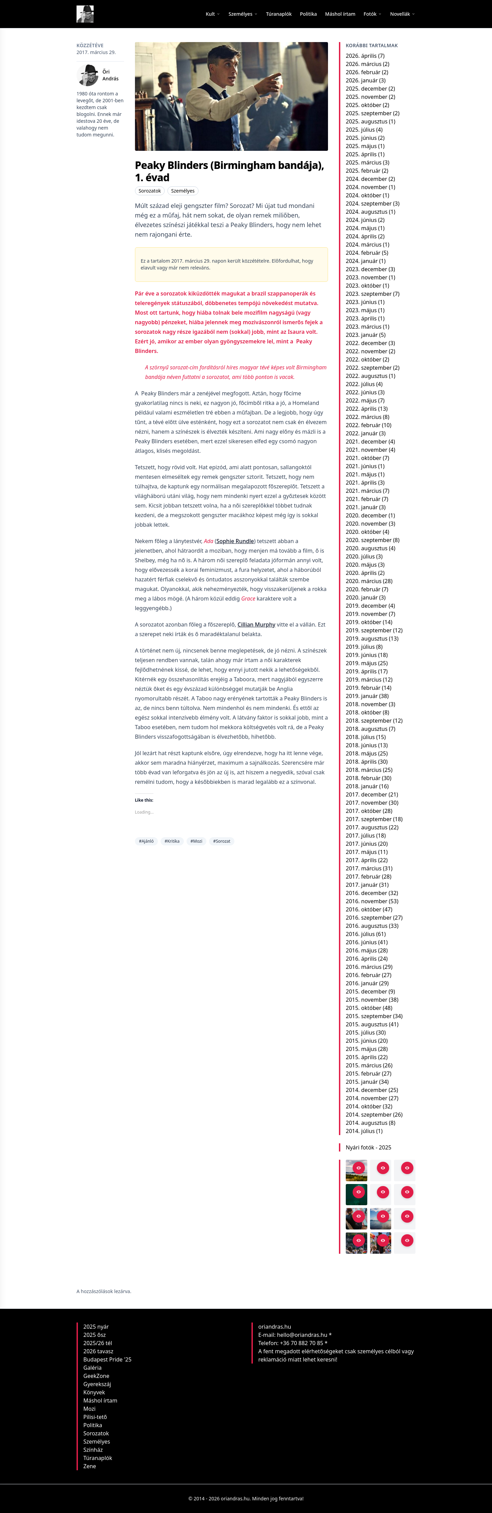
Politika (92, 1425)
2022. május (361, 400)
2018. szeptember (369, 720)
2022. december (366, 343)
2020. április (361, 573)
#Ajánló (146, 841)
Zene (89, 1466)
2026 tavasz (98, 1351)
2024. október (363, 195)
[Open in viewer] (359, 1168)
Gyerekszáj (97, 1384)
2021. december (366, 441)
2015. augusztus (366, 1024)
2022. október (363, 359)
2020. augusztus (366, 548)
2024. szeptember (369, 203)
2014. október (363, 1106)
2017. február (363, 876)
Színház (93, 1449)
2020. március (364, 581)
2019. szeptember (369, 630)
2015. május (361, 1049)
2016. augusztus (366, 926)
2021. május (361, 474)
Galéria (92, 1367)
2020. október (363, 532)
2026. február (363, 72)
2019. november (366, 614)
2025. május (361, 146)
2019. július (360, 646)
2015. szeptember (369, 1016)
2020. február (363, 589)
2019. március (364, 679)
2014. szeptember (369, 1114)
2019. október (363, 622)
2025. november (366, 97)
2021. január (362, 507)
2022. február (363, 425)
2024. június (361, 220)
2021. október (363, 458)
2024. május (361, 228)
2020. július (360, 556)
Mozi (89, 1408)
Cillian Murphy (256, 624)
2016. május (361, 950)
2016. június (361, 942)
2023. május (361, 310)
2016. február (363, 975)
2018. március (364, 770)
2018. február (363, 778)
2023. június (361, 302)
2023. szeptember (369, 294)
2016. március (364, 967)
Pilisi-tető (95, 1417)
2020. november (366, 523)
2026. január (362, 80)
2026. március (364, 64)
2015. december (366, 991)
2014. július (360, 1131)
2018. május (361, 753)
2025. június (361, 138)
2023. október (363, 285)
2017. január (362, 885)
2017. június (361, 843)
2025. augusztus (366, 121)
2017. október (363, 811)
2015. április (361, 1057)
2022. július (360, 384)
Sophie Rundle (235, 541)
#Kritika (172, 841)
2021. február (363, 499)
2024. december (366, 179)
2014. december (366, 1090)
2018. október (363, 712)
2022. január (362, 433)
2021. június (361, 466)
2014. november (366, 1098)
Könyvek (94, 1392)
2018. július (360, 737)
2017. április (361, 860)
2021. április (361, 482)
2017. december (366, 794)
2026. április (361, 56)
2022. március (364, 417)
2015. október (363, 1008)
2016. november (366, 901)
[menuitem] (279, 14)
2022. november (366, 351)
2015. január (362, 1082)
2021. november (366, 449)
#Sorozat (221, 841)
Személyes (183, 190)
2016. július (360, 934)
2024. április (361, 236)
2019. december (366, 605)
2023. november (366, 277)
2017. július (360, 835)
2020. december (366, 515)
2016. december (366, 893)
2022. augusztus (366, 376)
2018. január (362, 786)
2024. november (366, 187)
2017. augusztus (366, 827)
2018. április (361, 761)
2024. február (363, 252)
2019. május (361, 663)
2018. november (366, 704)
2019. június (361, 655)
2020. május (361, 564)
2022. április (361, 408)
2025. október (363, 105)
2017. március (364, 868)
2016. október (363, 909)
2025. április (361, 154)
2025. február (363, 170)
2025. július (360, 129)
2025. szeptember (369, 113)
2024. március (364, 244)
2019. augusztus (366, 638)
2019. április (361, 671)
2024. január (362, 261)
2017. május (361, 852)
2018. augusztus (366, 729)
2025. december (366, 88)
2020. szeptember (369, 540)
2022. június (361, 392)
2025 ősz (94, 1335)
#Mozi (197, 841)
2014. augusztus (366, 1123)
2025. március (364, 162)
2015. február (363, 1073)
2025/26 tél (97, 1343)
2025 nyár (96, 1326)
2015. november (366, 999)
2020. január (362, 597)
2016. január (362, 983)
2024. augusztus (366, 211)
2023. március (364, 326)
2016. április (361, 958)
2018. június (361, 745)
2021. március (364, 491)
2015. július (360, 1032)
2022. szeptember (369, 367)
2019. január (362, 696)
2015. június (361, 1040)
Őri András (110, 75)
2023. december (366, 269)
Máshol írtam (100, 1400)
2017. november (366, 802)
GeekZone (96, 1376)
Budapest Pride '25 (107, 1359)
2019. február (363, 688)
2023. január (362, 335)
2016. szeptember (369, 917)
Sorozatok (150, 190)
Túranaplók (97, 1458)
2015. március (364, 1065)
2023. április (361, 318)
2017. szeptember (369, 819)
